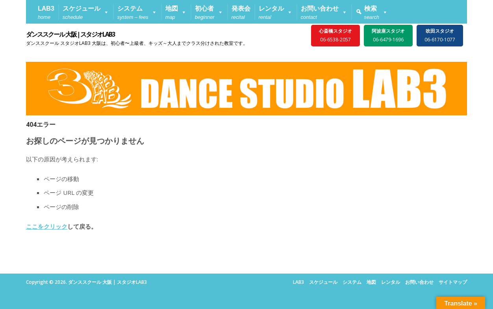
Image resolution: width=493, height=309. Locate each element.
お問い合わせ (419, 282)
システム (352, 282)
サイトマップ (453, 282)
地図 (371, 282)
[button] (86, 12)
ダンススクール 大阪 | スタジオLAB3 (70, 34)
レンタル (390, 282)
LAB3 (298, 282)
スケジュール (323, 282)
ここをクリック (46, 226)
